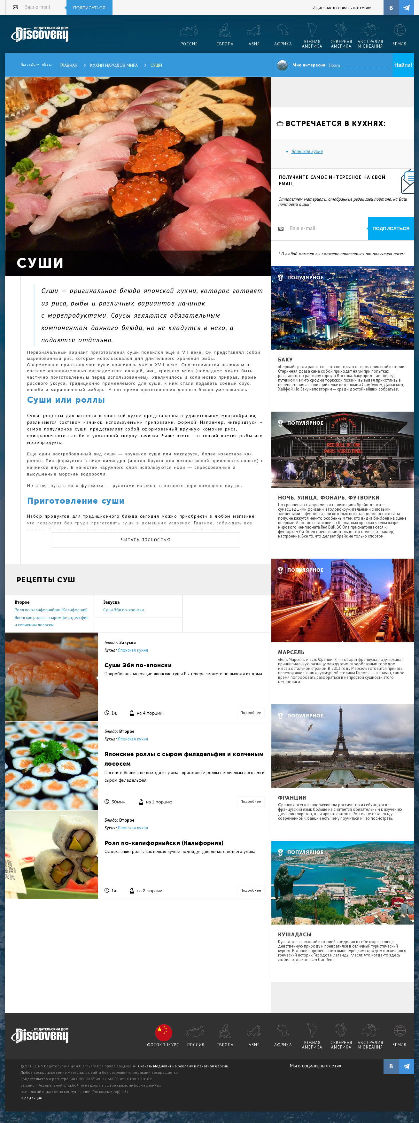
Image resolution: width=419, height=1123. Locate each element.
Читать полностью (146, 540)
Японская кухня (133, 650)
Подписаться (89, 7)
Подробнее (250, 712)
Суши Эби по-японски (123, 610)
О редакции (31, 1098)
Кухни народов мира (114, 65)
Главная (68, 65)
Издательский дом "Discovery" (40, 35)
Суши (156, 65)
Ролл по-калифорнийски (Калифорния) (51, 610)
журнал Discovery (40, 1036)
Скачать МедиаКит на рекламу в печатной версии (183, 1066)
